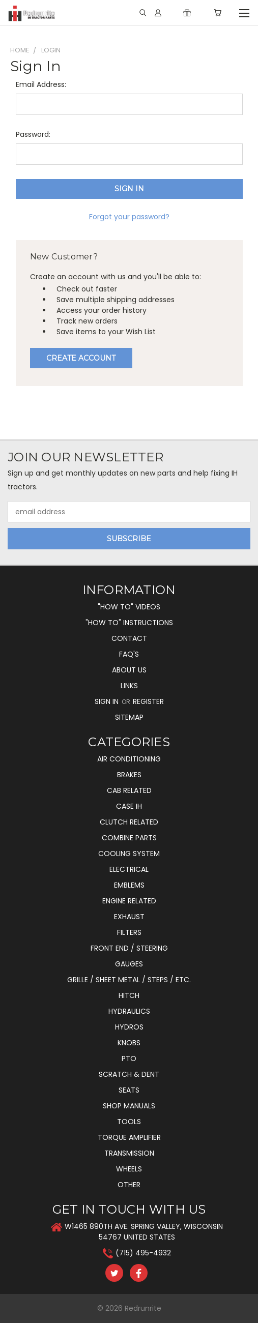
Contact (129, 638)
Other (129, 1185)
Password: (33, 134)
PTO (129, 1058)
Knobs (129, 1043)
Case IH (129, 806)
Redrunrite (143, 1308)
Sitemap (129, 717)
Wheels (129, 1169)
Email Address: (41, 84)
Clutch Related (129, 822)
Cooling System (129, 853)
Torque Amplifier (129, 1137)
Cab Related (129, 790)
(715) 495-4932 (143, 1253)
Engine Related (129, 901)
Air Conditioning (129, 759)
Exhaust (129, 917)
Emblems (129, 885)
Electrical (129, 869)
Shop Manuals (129, 1106)
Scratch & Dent (129, 1074)
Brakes (129, 775)
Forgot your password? (129, 217)
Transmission (129, 1153)
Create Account (81, 358)
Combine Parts (129, 838)
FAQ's (129, 654)
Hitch (129, 995)
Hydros (129, 1027)
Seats (129, 1090)
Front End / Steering (129, 948)
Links (129, 686)
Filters (129, 932)
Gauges (129, 964)
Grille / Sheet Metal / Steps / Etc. (129, 980)
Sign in (108, 701)
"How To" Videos (129, 607)
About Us (129, 670)
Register (148, 701)
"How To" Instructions (129, 623)
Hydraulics (129, 1011)
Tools (129, 1121)
